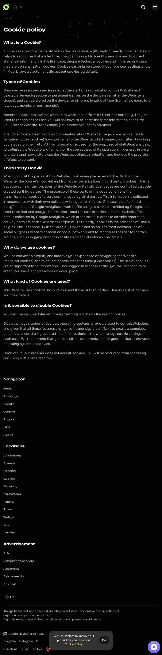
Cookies (37, 649)
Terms (24, 649)
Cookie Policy (73, 644)
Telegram (9, 641)
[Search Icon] (143, 7)
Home (8, 18)
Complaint (10, 649)
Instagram (26, 641)
